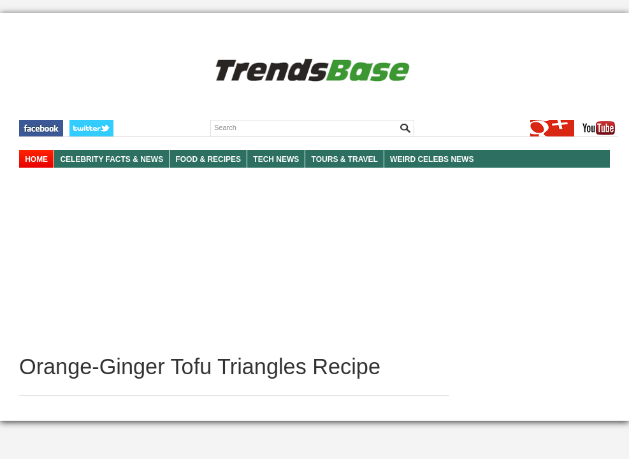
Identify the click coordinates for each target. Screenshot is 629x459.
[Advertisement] (234, 261)
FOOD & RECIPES (208, 159)
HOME (36, 159)
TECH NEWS (276, 159)
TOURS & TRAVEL (345, 159)
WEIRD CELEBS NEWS (432, 159)
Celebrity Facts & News (111, 159)
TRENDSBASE (310, 71)
